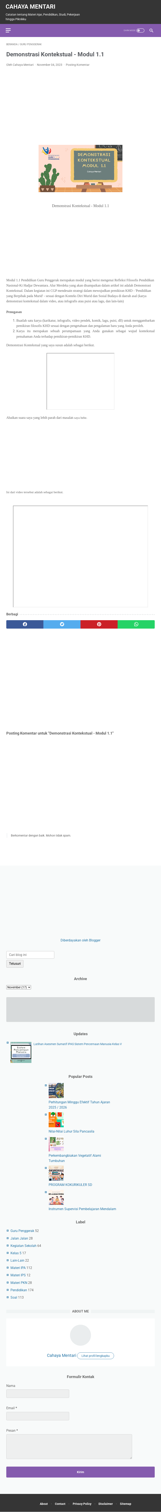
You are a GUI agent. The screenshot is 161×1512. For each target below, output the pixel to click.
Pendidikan (18, 1290)
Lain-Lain (17, 1260)
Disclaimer (107, 1504)
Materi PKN (18, 1282)
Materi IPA (18, 1268)
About (41, 1504)
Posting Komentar (78, 63)
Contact (59, 1504)
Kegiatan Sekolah (23, 1245)
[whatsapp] (136, 623)
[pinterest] (99, 623)
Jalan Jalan (19, 1238)
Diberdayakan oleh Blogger (80, 940)
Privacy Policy (82, 1504)
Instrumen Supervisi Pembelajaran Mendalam (82, 1209)
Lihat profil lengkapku (96, 1355)
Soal (13, 1297)
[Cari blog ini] (30, 954)
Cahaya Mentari (31, 4)
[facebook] (24, 623)
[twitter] (61, 623)
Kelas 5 (15, 1253)
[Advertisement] (80, 100)
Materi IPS (18, 1275)
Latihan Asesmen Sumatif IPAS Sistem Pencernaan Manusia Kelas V (78, 1043)
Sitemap (128, 1504)
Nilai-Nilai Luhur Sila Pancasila (71, 1131)
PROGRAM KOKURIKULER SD (70, 1185)
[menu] (8, 28)
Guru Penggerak (22, 1231)
